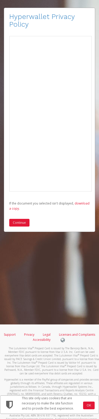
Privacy (29, 334)
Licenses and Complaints (77, 334)
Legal (47, 334)
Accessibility (42, 340)
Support (10, 334)
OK (89, 405)
